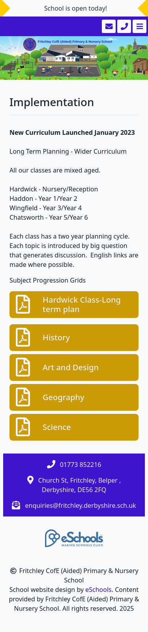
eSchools (98, 589)
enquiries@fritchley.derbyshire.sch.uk (80, 505)
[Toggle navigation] (138, 26)
